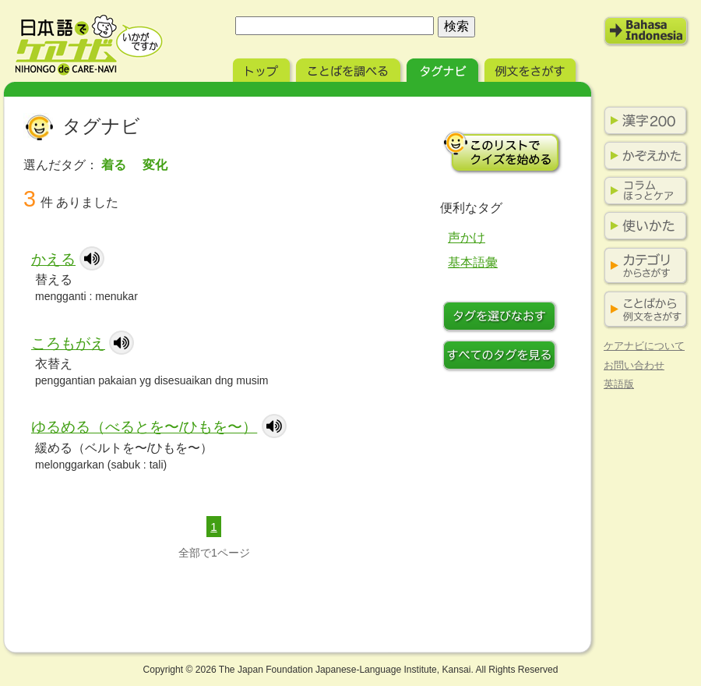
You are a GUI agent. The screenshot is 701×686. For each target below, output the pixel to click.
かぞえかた (642, 156)
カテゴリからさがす (642, 266)
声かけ (466, 237)
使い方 (642, 226)
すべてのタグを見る (502, 357)
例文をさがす (531, 68)
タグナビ (444, 68)
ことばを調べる (349, 68)
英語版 (619, 384)
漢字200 (642, 120)
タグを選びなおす (502, 318)
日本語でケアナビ (89, 45)
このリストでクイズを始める (502, 152)
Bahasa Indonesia (646, 31)
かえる (53, 259)
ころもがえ (68, 343)
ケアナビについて (644, 346)
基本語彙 (473, 262)
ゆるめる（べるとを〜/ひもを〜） (144, 427)
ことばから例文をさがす (642, 310)
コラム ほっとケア (642, 191)
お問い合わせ (634, 365)
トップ (262, 68)
